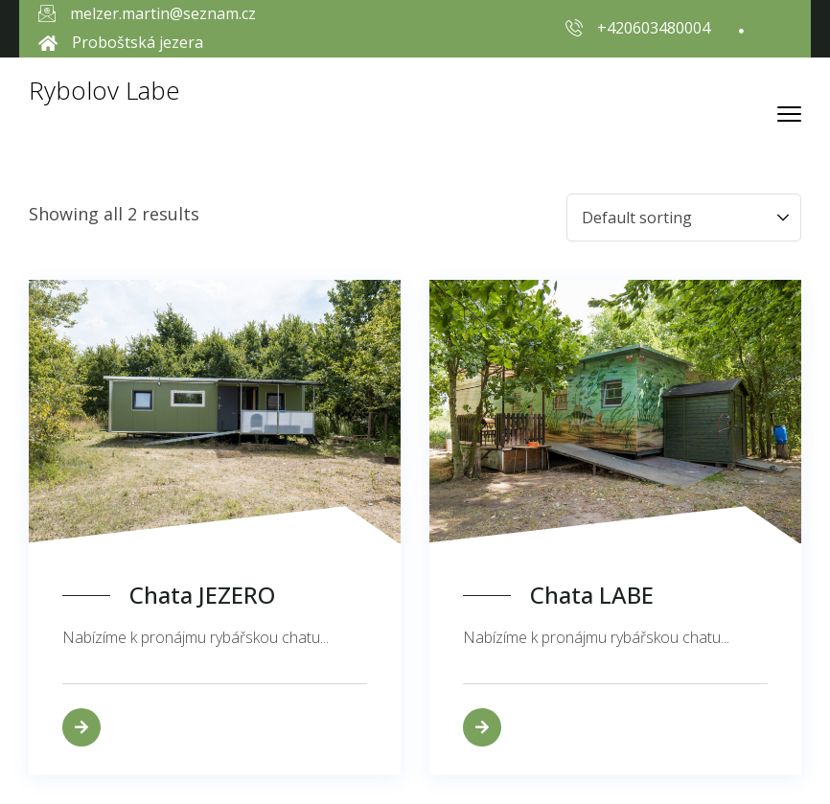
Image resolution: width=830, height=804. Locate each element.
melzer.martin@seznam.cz (163, 13)
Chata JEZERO (202, 595)
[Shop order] (683, 217)
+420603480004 (653, 27)
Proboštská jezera (137, 42)
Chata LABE (592, 595)
